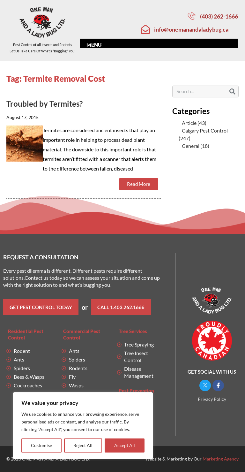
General (190, 146)
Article (189, 123)
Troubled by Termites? (44, 103)
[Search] (232, 91)
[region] (83, 425)
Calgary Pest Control (205, 130)
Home (87, 43)
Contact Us (222, 43)
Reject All (83, 445)
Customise (41, 445)
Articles (191, 43)
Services (112, 43)
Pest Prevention (136, 390)
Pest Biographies (152, 43)
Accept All (124, 445)
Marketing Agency (221, 458)
